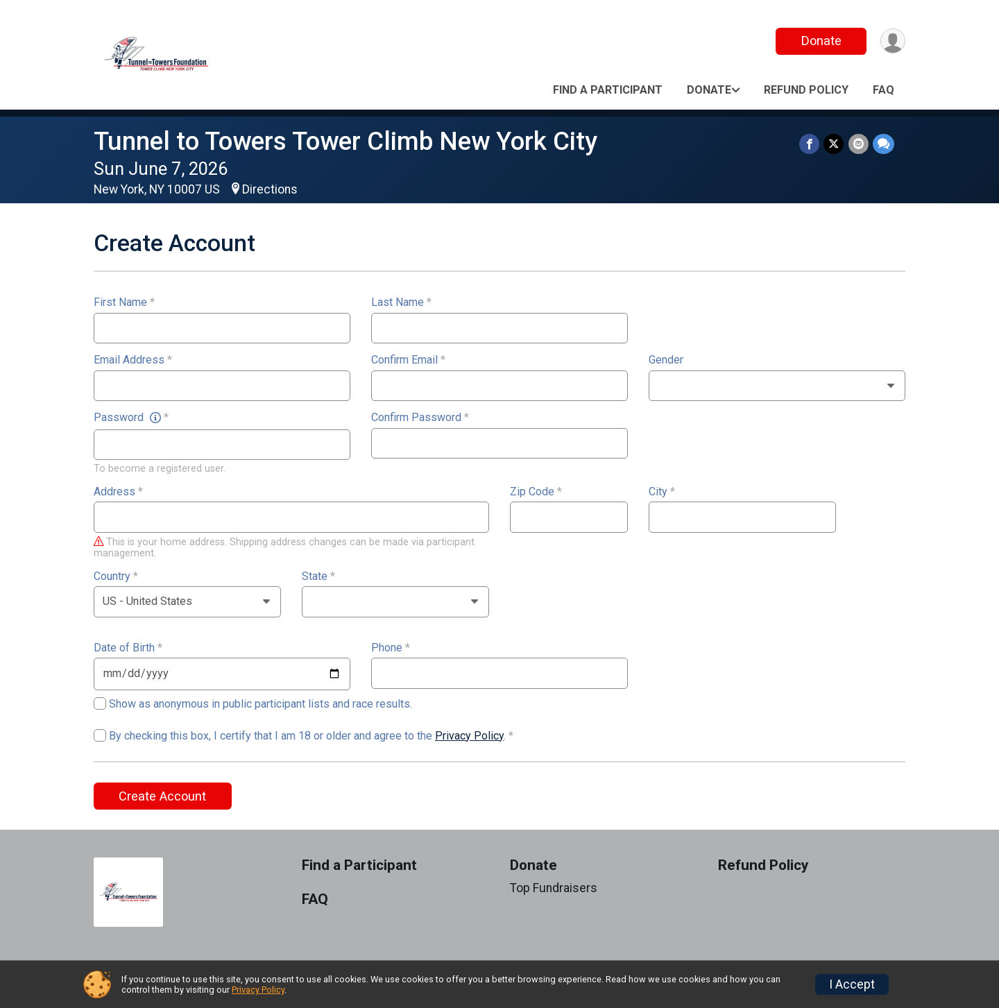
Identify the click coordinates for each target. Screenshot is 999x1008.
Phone (390, 648)
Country (116, 576)
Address (118, 492)
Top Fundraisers (553, 888)
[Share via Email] (858, 144)
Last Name (401, 302)
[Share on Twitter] (834, 144)
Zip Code (536, 492)
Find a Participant (608, 89)
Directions (270, 189)
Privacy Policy (469, 735)
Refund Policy (806, 89)
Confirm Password (420, 417)
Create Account (162, 796)
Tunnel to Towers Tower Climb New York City (345, 141)
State (318, 576)
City (662, 492)
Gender (666, 360)
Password (131, 417)
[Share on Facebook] (810, 144)
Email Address (133, 360)
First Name (124, 302)
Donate (821, 40)
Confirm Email (408, 360)
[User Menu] (892, 41)
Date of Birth (128, 648)
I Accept (852, 984)
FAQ (883, 89)
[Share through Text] (883, 144)
